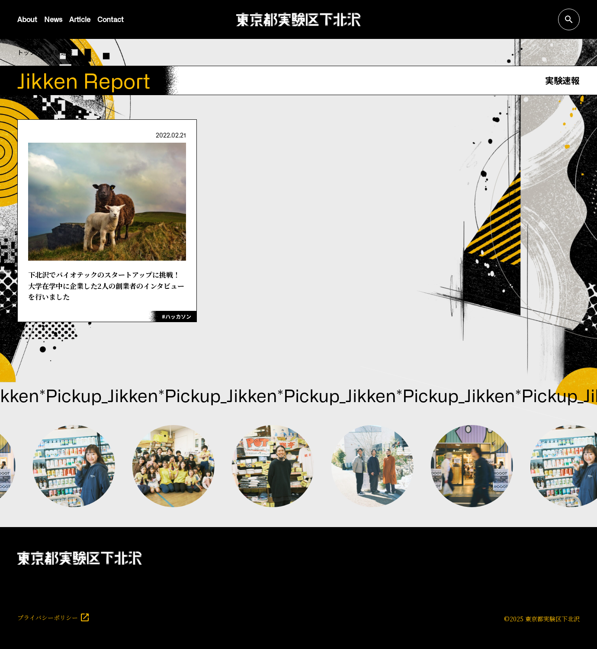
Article (79, 19)
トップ (26, 52)
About (27, 19)
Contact (110, 19)
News (53, 19)
